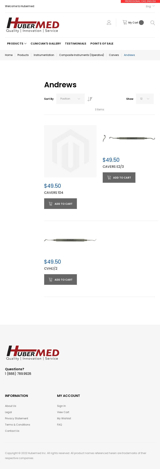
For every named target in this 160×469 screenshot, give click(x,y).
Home (8, 55)
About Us (10, 406)
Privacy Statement (16, 418)
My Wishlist (64, 418)
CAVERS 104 (53, 192)
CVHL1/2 (50, 268)
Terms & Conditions (17, 424)
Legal (8, 412)
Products (23, 55)
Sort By (49, 99)
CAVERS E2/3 (113, 166)
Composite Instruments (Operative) (81, 55)
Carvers (114, 55)
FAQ (59, 424)
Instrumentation (44, 55)
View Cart (63, 412)
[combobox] (70, 99)
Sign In (61, 406)
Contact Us (12, 431)
